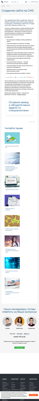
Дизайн (22, 399)
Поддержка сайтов (23, 389)
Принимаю (33, 395)
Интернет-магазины (22, 386)
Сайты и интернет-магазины (31, 384)
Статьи (13, 387)
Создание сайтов (22, 383)
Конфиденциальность (16, 389)
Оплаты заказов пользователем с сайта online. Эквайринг (12, 293)
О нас (12, 382)
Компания (14, 379)
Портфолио (33, 379)
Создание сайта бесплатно (4, 387)
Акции (4, 379)
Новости (13, 386)
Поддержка (32, 390)
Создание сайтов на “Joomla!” (12, 189)
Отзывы (13, 384)
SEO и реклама (32, 387)
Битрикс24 (31, 389)
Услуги (22, 379)
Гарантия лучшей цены (5, 383)
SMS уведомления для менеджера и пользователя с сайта (12, 251)
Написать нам (19, 347)
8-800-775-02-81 (34, 2)
